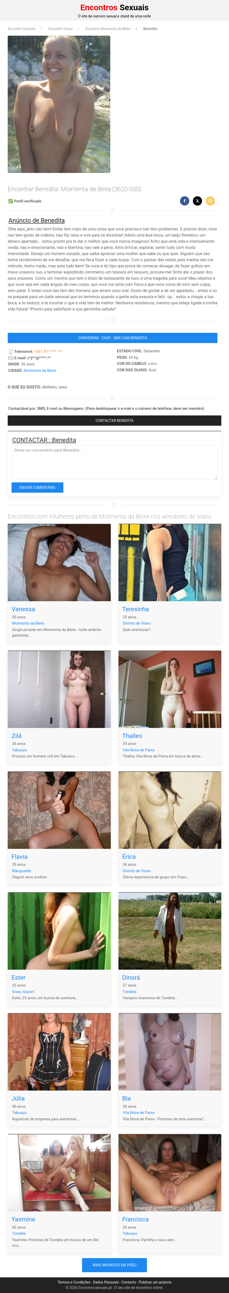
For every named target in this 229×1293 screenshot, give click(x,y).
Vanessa (23, 609)
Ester (19, 977)
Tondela (129, 991)
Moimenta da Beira (40, 370)
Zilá (17, 736)
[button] (184, 201)
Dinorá (131, 977)
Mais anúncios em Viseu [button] (114, 1265)
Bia (126, 1098)
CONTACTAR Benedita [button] (115, 421)
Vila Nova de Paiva (139, 750)
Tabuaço (19, 750)
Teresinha (135, 609)
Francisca (135, 1219)
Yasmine (23, 1219)
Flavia (20, 856)
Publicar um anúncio (155, 1282)
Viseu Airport (23, 991)
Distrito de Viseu (137, 623)
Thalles (132, 736)
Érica (129, 856)
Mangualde (21, 871)
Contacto (129, 1282)
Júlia (18, 1098)
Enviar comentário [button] (37, 487)
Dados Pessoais (106, 1282)
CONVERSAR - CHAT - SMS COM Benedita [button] (112, 338)
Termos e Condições (73, 1282)
